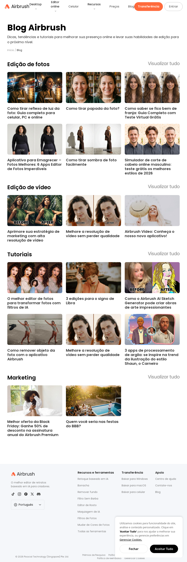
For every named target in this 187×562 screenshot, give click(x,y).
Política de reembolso (109, 558)
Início (10, 50)
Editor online (55, 6)
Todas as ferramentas (92, 531)
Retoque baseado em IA (93, 479)
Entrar (173, 6)
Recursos (94, 6)
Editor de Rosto (87, 505)
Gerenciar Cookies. (131, 539)
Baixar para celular (133, 492)
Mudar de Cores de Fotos (94, 525)
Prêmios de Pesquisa (93, 555)
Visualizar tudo (164, 64)
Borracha (83, 485)
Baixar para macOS (134, 485)
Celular (73, 6)
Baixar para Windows (135, 479)
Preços (114, 6)
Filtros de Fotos (87, 518)
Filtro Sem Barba (88, 498)
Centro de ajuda (165, 479)
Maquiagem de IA (89, 512)
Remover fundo (88, 492)
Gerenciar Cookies (134, 558)
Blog (131, 6)
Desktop (35, 6)
